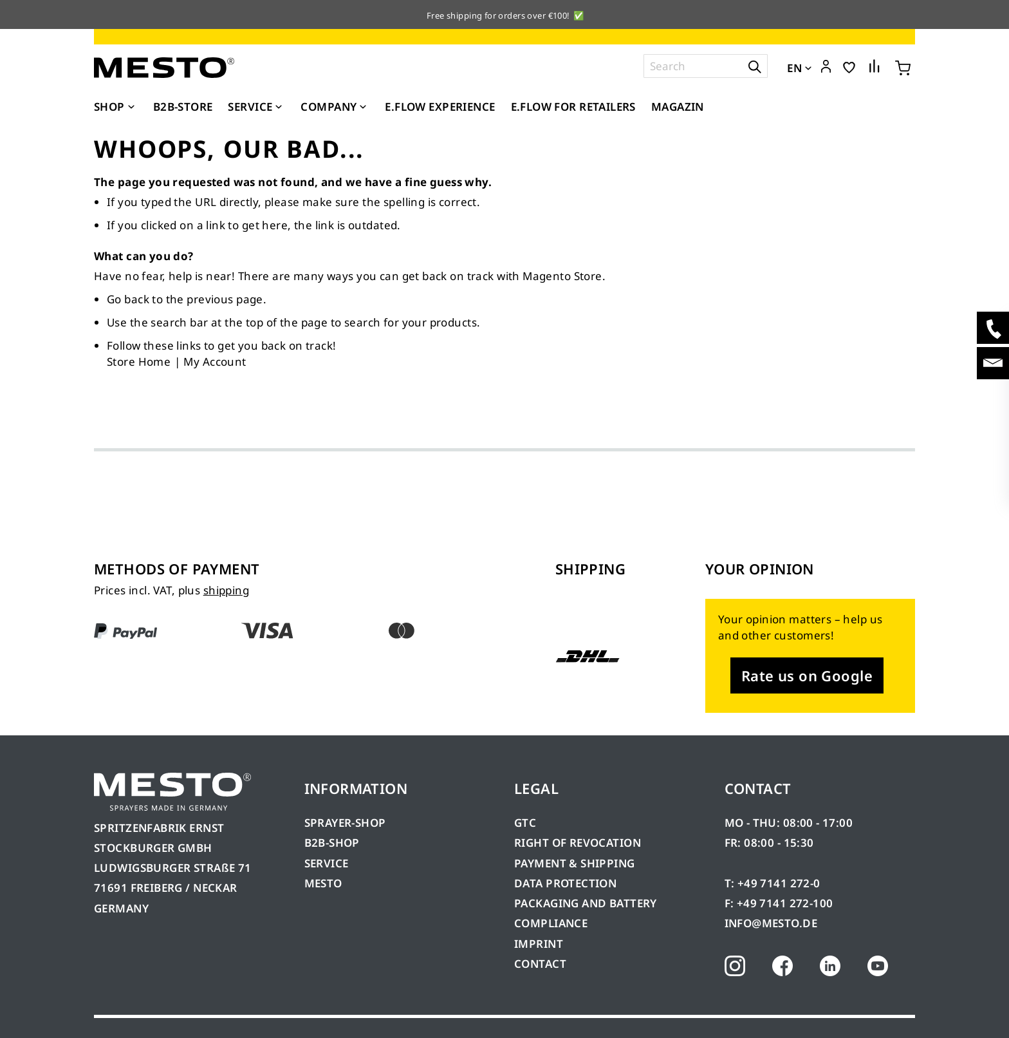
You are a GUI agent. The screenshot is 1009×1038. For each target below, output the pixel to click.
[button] (826, 67)
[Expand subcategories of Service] (278, 107)
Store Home (139, 361)
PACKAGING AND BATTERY (587, 903)
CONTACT (540, 963)
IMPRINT (538, 943)
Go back (128, 299)
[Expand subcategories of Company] (362, 107)
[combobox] (705, 66)
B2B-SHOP (332, 842)
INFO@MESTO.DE (771, 923)
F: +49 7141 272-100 (779, 903)
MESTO (323, 883)
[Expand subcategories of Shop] (131, 107)
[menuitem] (115, 107)
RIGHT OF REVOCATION (577, 842)
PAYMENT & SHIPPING (574, 863)
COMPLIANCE (551, 923)
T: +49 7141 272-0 (772, 883)
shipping (226, 590)
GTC (525, 822)
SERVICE (326, 863)
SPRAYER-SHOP (345, 822)
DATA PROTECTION (565, 883)
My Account (214, 361)
